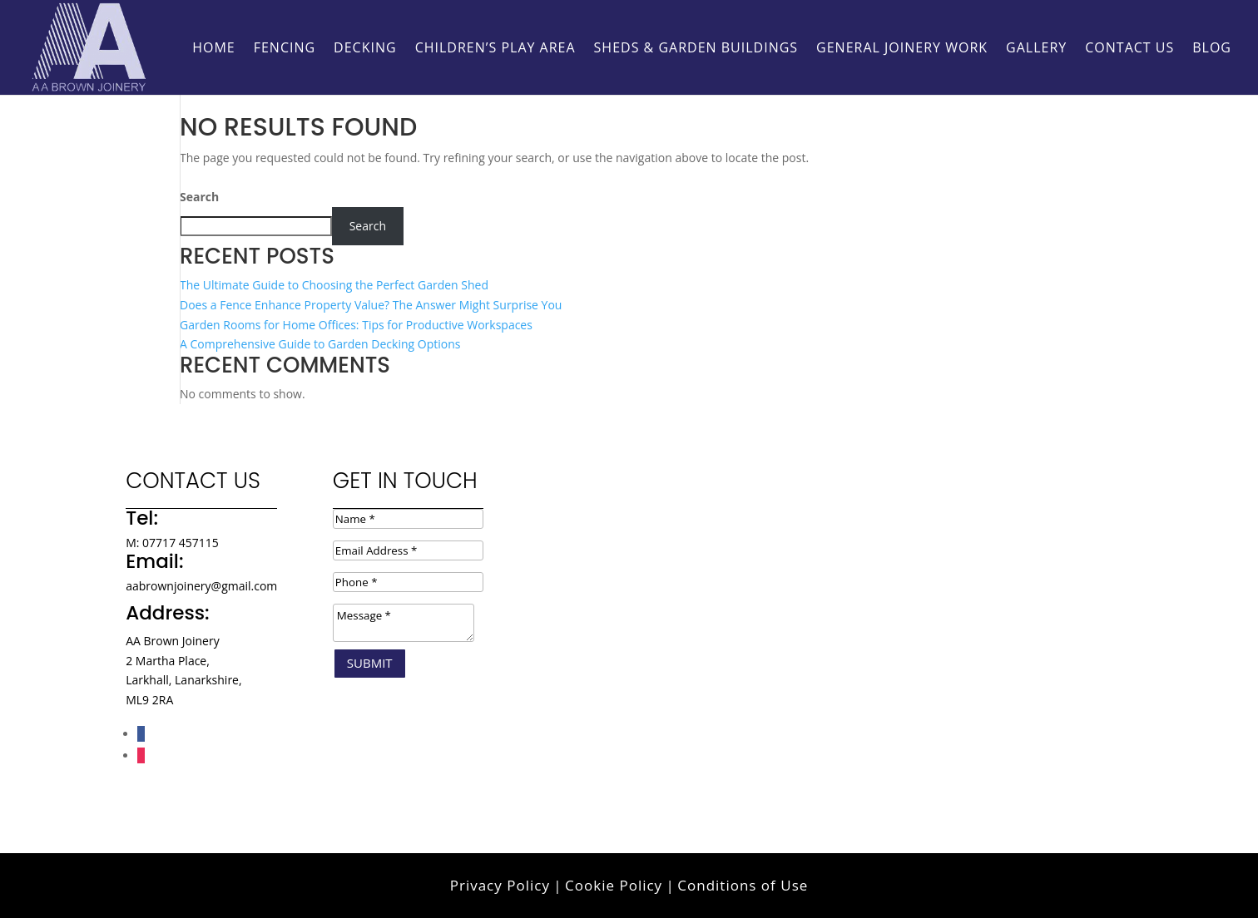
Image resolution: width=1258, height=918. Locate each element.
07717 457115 (180, 542)
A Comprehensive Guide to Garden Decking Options (320, 344)
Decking (365, 49)
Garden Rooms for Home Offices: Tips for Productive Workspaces (356, 325)
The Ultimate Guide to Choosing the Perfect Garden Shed (334, 285)
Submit (370, 662)
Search (199, 197)
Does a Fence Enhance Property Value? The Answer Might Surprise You (371, 305)
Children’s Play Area (495, 49)
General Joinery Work (902, 49)
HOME (213, 49)
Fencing (284, 49)
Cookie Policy (613, 885)
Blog (1211, 49)
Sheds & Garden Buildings (696, 49)
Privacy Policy (500, 885)
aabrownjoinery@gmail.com (201, 586)
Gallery (1036, 49)
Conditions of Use (742, 885)
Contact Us (1129, 49)
